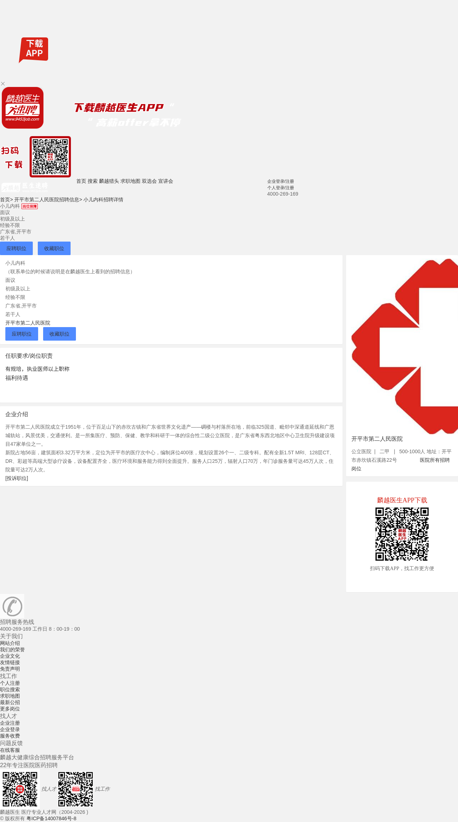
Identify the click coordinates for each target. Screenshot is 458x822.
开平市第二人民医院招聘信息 (48, 199)
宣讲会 (165, 181)
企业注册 (10, 723)
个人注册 (10, 683)
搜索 (93, 181)
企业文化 (10, 656)
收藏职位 (54, 248)
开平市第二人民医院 (27, 323)
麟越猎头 (109, 181)
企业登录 (10, 729)
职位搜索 (10, 689)
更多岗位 (10, 709)
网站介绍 (10, 643)
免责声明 (10, 669)
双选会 (149, 181)
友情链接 (10, 662)
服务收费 (10, 736)
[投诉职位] (16, 478)
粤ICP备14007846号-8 (51, 818)
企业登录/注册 (280, 181)
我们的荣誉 (12, 649)
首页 (81, 181)
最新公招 (10, 702)
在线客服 (10, 750)
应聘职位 (16, 248)
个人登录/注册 (280, 187)
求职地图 (130, 181)
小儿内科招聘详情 (103, 199)
